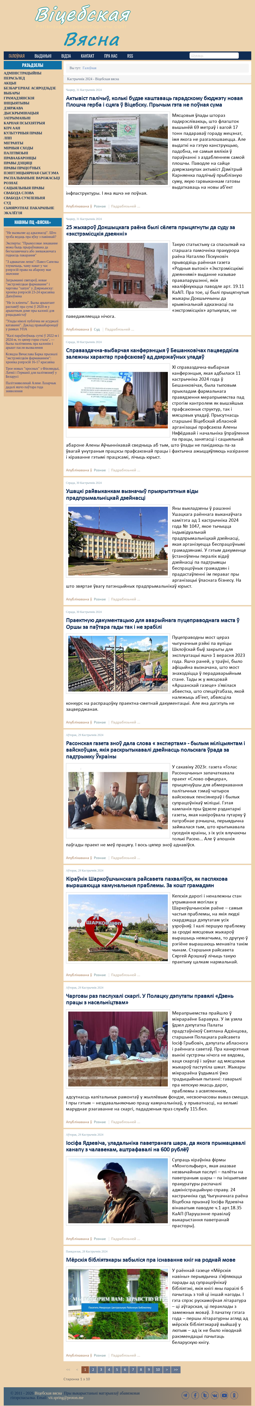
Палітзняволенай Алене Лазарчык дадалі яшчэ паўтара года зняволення (31, 387)
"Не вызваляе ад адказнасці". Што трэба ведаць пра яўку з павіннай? (31, 235)
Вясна (91, 38)
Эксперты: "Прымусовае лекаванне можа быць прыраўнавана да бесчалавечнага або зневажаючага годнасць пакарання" (32, 249)
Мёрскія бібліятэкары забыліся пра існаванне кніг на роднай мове (150, 1260)
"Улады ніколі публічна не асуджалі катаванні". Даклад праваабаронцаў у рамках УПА (32, 325)
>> (176, 1370)
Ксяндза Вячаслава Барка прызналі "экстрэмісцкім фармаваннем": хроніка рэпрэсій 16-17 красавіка (32, 358)
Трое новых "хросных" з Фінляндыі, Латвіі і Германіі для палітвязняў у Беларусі (33, 372)
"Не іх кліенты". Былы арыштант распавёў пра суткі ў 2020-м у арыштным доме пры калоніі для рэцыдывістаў (30, 309)
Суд (97, 330)
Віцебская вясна (48, 1393)
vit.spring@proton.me (65, 1398)
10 (158, 1370)
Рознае (100, 206)
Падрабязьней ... (125, 206)
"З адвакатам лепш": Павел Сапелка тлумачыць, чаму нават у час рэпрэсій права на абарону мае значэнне (32, 268)
